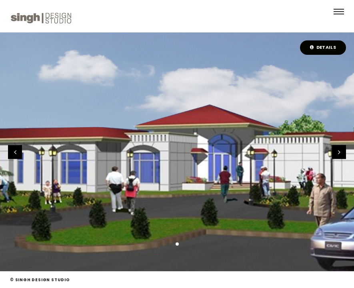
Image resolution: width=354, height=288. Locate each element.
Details (323, 47)
